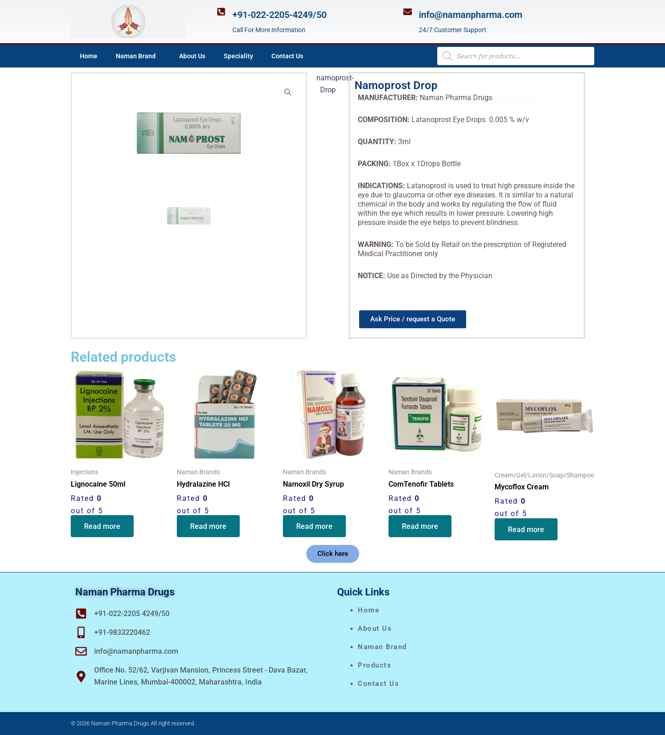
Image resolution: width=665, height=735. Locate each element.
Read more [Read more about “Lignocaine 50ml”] (103, 526)
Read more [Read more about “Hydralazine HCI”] (209, 526)
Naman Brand (138, 56)
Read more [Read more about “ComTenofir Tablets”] (420, 526)
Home (88, 56)
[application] (159, 56)
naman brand (382, 647)
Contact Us (287, 56)
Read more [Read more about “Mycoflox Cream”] (526, 529)
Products (374, 665)
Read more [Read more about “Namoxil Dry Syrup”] (315, 526)
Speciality (238, 56)
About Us (192, 56)
